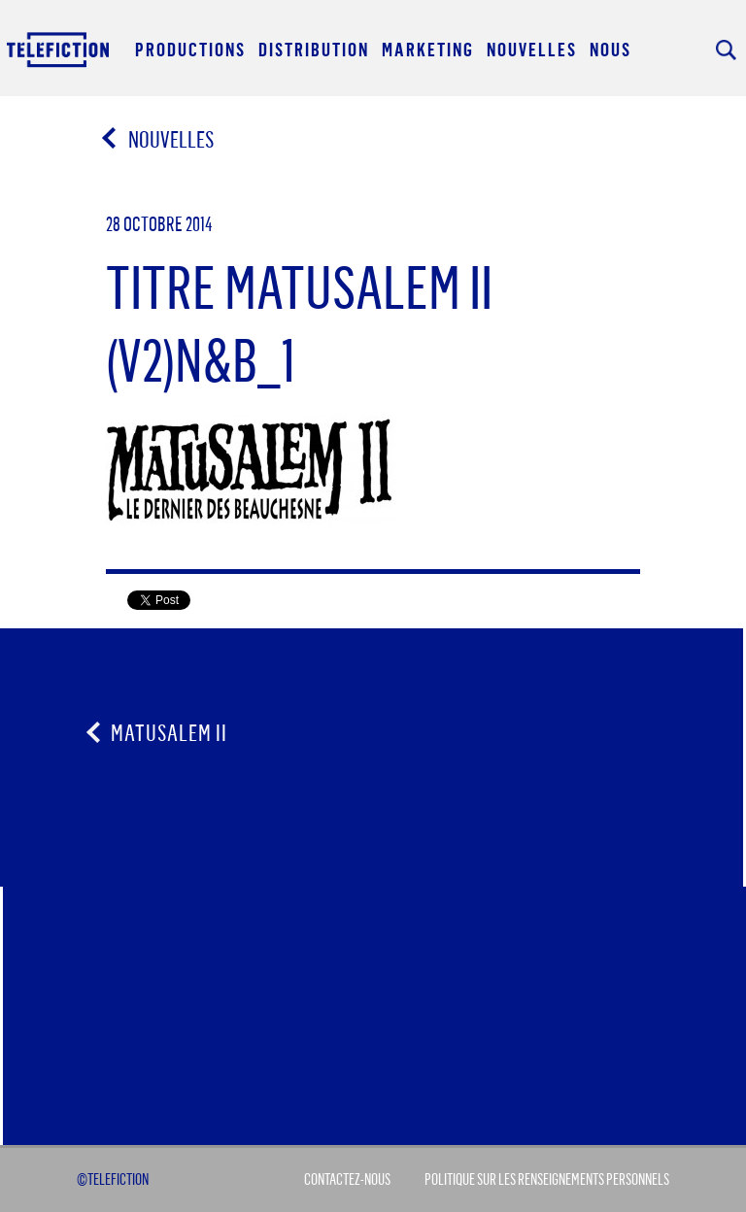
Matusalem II (169, 732)
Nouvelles (159, 139)
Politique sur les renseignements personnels (546, 1179)
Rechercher (726, 50)
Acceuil (59, 49)
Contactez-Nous (347, 1179)
